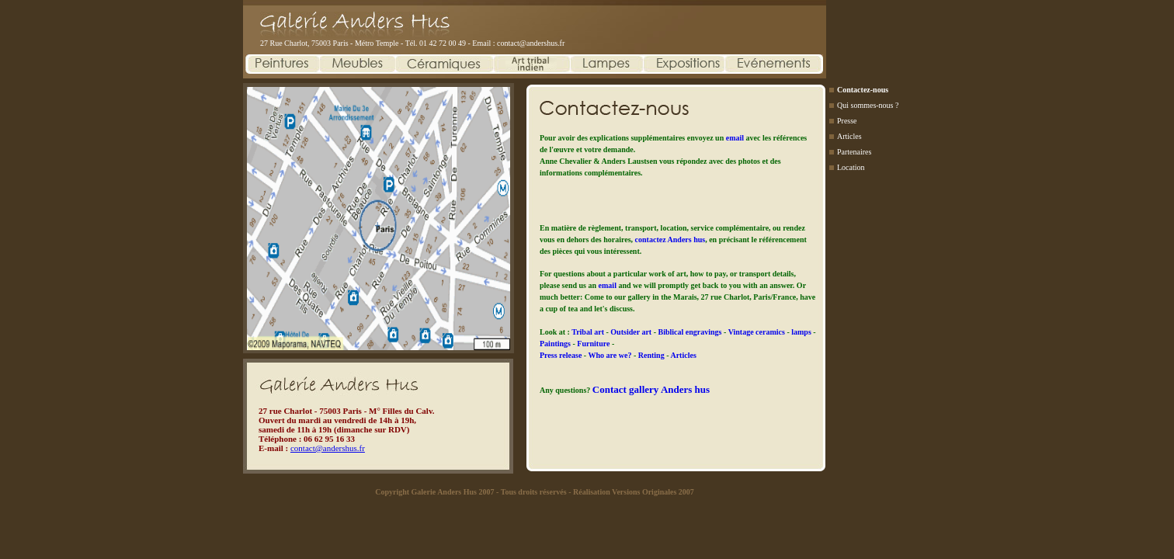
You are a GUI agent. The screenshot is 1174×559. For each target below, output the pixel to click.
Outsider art (631, 332)
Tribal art (588, 332)
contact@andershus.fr (530, 43)
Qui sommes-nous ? (867, 105)
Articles (849, 136)
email (735, 138)
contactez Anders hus (670, 239)
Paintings (556, 343)
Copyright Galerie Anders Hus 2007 (434, 492)
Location (851, 167)
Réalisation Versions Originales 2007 (633, 492)
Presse (847, 120)
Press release (562, 355)
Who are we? (611, 355)
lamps (801, 332)
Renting (652, 355)
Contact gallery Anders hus (651, 389)
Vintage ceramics (757, 332)
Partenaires (854, 152)
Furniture (594, 343)
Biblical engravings (691, 332)
